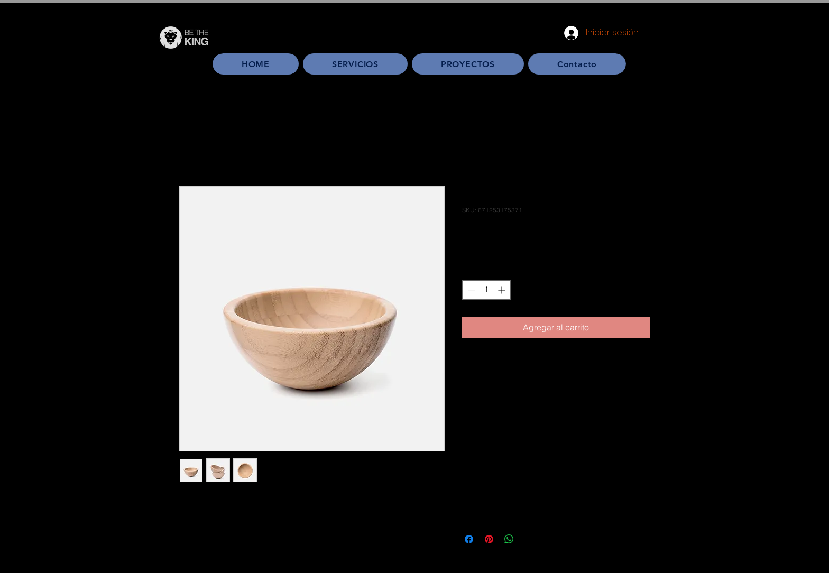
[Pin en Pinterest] (489, 539)
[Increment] (502, 290)
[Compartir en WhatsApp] (509, 539)
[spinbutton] (486, 290)
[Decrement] (470, 290)
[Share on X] (529, 539)
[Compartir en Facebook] (469, 539)
